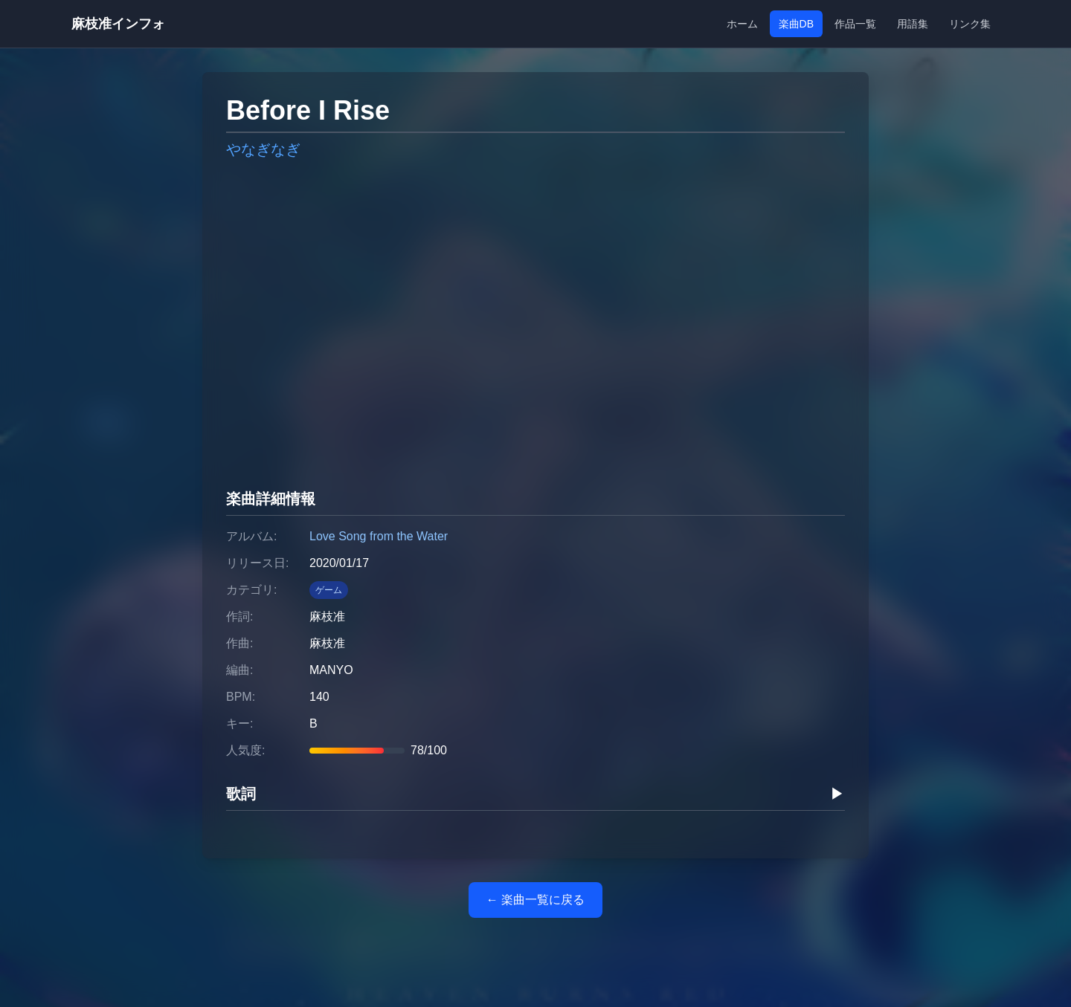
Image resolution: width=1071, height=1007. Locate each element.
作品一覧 (855, 24)
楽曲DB (796, 24)
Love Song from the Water (378, 536)
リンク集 (970, 24)
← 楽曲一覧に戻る (535, 899)
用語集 (912, 24)
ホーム (742, 24)
